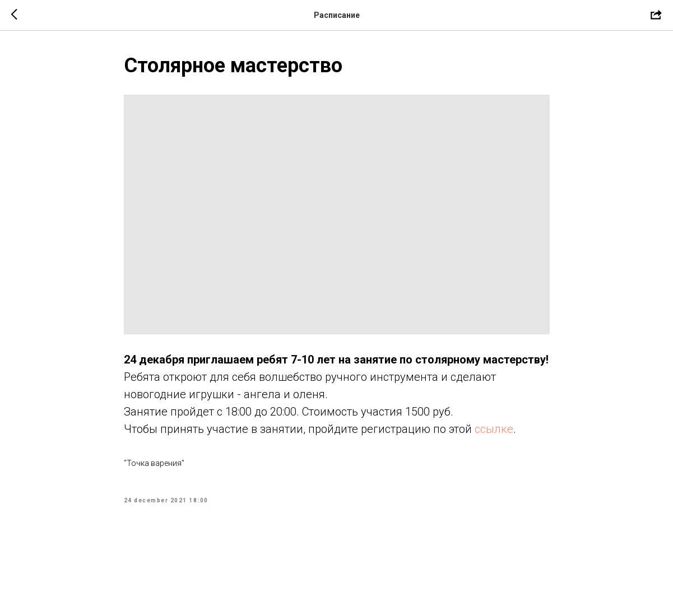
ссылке (494, 429)
